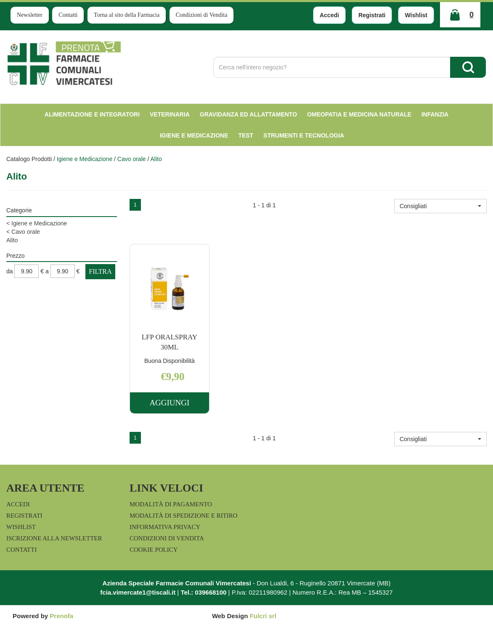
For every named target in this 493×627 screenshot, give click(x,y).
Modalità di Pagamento (171, 504)
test (245, 135)
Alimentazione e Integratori (92, 114)
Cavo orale (131, 159)
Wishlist (416, 15)
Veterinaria (170, 114)
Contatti (67, 15)
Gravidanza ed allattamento (248, 114)
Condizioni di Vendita (202, 15)
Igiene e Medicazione (194, 135)
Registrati (372, 15)
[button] (440, 206)
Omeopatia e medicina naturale (359, 114)
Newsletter (29, 15)
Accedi (329, 15)
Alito (12, 240)
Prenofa (61, 615)
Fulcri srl (263, 615)
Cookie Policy (154, 549)
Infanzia (435, 114)
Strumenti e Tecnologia (303, 135)
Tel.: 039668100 (203, 592)
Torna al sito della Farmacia (126, 15)
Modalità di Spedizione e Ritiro (184, 515)
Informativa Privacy (165, 527)
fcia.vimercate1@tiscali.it (137, 592)
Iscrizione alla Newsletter (54, 538)
